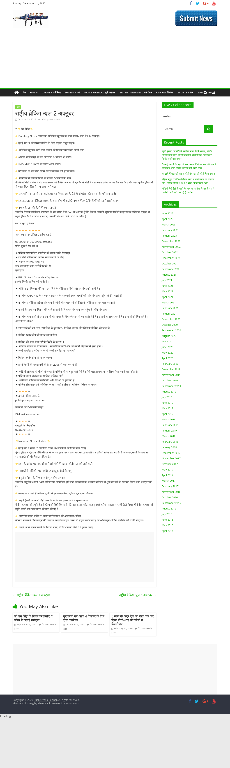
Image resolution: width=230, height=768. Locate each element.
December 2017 (171, 453)
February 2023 (170, 230)
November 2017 (171, 458)
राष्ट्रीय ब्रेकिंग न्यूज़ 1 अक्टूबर (31, 595)
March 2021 (169, 302)
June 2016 (167, 519)
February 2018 (170, 441)
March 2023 (169, 224)
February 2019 (170, 425)
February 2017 (170, 486)
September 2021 (171, 269)
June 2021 (167, 285)
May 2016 (167, 525)
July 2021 (167, 280)
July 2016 (167, 514)
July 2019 (167, 397)
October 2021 (170, 263)
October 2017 (170, 464)
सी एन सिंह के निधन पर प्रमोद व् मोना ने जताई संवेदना (33, 618)
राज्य (32, 92)
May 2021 (167, 291)
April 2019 (167, 414)
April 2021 (167, 297)
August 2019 (169, 391)
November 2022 (171, 246)
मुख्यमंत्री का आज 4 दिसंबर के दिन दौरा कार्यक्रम (83, 618)
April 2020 (167, 358)
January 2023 (169, 235)
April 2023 (167, 219)
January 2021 (169, 313)
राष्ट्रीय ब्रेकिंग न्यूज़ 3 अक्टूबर (137, 595)
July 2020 (167, 341)
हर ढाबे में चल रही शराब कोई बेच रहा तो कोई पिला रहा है (188, 173)
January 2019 (169, 430)
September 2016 (171, 503)
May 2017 (167, 469)
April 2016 (167, 530)
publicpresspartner (51, 119)
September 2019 (171, 386)
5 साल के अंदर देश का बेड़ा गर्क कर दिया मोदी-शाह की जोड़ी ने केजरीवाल (132, 620)
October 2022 (170, 252)
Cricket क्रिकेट (164, 92)
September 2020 (171, 330)
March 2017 (169, 480)
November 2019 (171, 375)
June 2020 (167, 347)
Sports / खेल (185, 92)
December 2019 (171, 369)
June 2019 (167, 402)
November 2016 (171, 491)
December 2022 (171, 241)
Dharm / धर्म (72, 92)
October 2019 (170, 380)
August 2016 (169, 508)
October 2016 (170, 497)
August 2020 (169, 336)
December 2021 (171, 258)
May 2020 (167, 352)
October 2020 (170, 324)
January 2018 (169, 447)
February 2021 (170, 308)
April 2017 (167, 475)
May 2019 (167, 408)
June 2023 (167, 213)
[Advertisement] (115, 61)
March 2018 (169, 436)
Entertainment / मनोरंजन (136, 92)
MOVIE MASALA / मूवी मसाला (99, 92)
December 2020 (171, 319)
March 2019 (169, 419)
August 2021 (169, 274)
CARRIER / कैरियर (51, 92)
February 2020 (170, 363)
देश (24, 92)
